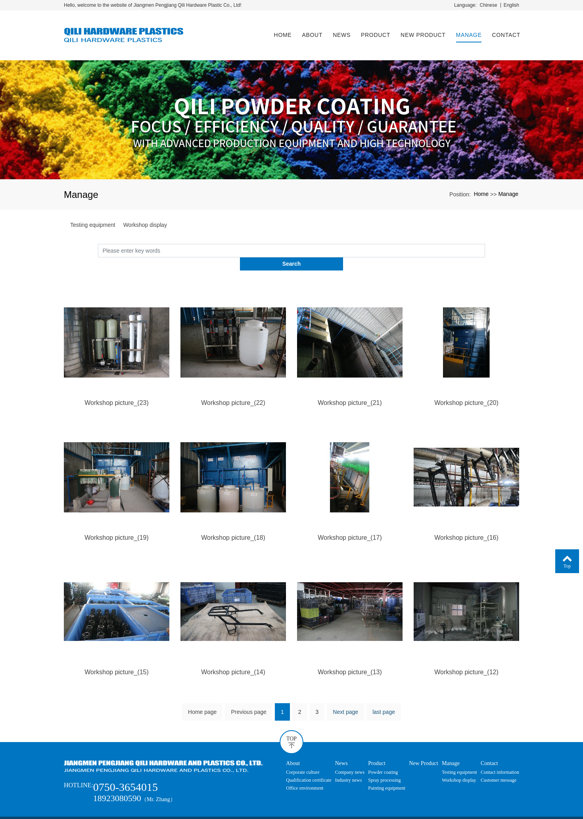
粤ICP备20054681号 (291, 812)
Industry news (348, 760)
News (340, 31)
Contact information (500, 753)
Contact (505, 31)
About (311, 31)
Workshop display (145, 218)
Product (374, 31)
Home (282, 31)
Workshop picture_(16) (466, 517)
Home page (202, 692)
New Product (421, 31)
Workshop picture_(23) (116, 382)
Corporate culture (302, 753)
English (511, 5)
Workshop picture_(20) (466, 382)
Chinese (488, 5)
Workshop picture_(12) (466, 652)
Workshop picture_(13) (350, 652)
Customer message (498, 760)
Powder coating (383, 753)
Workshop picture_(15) (116, 652)
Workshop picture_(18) (233, 517)
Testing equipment (92, 218)
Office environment (304, 768)
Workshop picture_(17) (350, 517)
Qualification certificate (308, 760)
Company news (349, 753)
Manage (468, 31)
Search (485, 243)
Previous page (249, 692)
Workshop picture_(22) (233, 382)
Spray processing (384, 760)
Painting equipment (386, 768)
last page (383, 692)
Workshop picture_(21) (350, 382)
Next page (345, 692)
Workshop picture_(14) (233, 652)
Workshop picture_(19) (116, 517)
